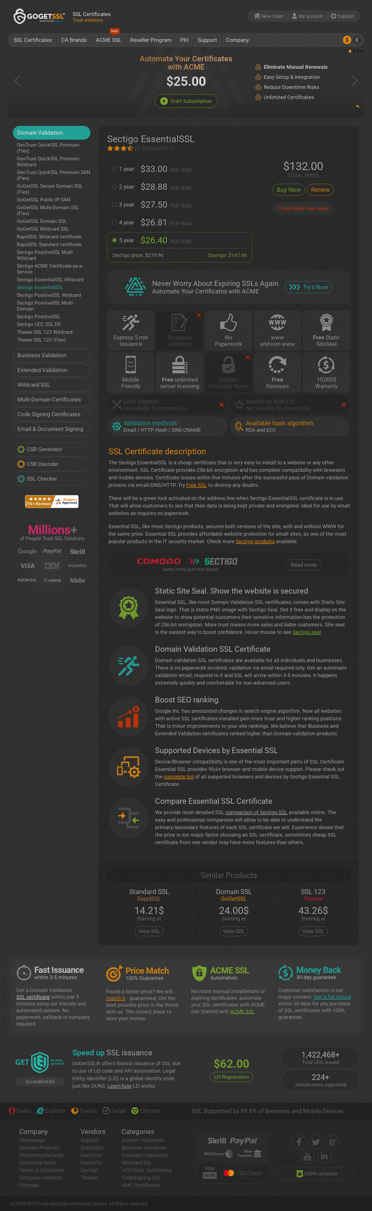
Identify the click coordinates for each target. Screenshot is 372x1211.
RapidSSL (92, 1163)
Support (207, 40)
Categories (138, 1132)
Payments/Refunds (41, 1155)
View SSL (149, 931)
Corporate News (38, 1163)
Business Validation (41, 355)
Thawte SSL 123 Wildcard (45, 332)
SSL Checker (37, 479)
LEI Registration (231, 1077)
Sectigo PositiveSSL (38, 317)
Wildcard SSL (33, 385)
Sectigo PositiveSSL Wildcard (49, 295)
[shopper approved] (333, 1142)
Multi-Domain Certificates (49, 399)
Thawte (89, 1178)
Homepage (32, 1140)
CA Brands (74, 40)
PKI (184, 40)
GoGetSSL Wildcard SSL (43, 229)
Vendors (93, 1132)
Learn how (119, 1086)
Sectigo (89, 1170)
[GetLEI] (40, 1063)
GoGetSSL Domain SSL (42, 221)
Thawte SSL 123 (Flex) (41, 340)
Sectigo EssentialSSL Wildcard (50, 280)
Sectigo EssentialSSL (40, 287)
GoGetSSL (92, 1148)
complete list (179, 777)
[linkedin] (324, 1156)
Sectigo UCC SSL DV (39, 324)
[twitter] (316, 1142)
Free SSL (196, 485)
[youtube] (307, 1156)
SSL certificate (33, 997)
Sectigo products (255, 541)
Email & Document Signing (50, 429)
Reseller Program (150, 40)
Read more (304, 565)
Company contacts (40, 1178)
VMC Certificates (141, 1185)
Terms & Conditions (41, 1170)
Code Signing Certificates (48, 414)
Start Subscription (186, 101)
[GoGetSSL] (40, 16)
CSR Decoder (37, 464)
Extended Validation (42, 370)
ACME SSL (108, 38)
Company (237, 40)
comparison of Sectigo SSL (257, 812)
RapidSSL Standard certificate (49, 244)
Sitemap (29, 1185)
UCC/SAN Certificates (147, 1170)
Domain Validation (40, 133)
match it (115, 998)
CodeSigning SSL (141, 1178)
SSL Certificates (33, 40)
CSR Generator (39, 449)
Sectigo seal (307, 632)
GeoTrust (91, 1155)
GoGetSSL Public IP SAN (43, 200)
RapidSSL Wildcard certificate (49, 237)
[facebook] (299, 1142)
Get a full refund (332, 997)
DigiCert (90, 1140)
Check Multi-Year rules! (303, 208)
